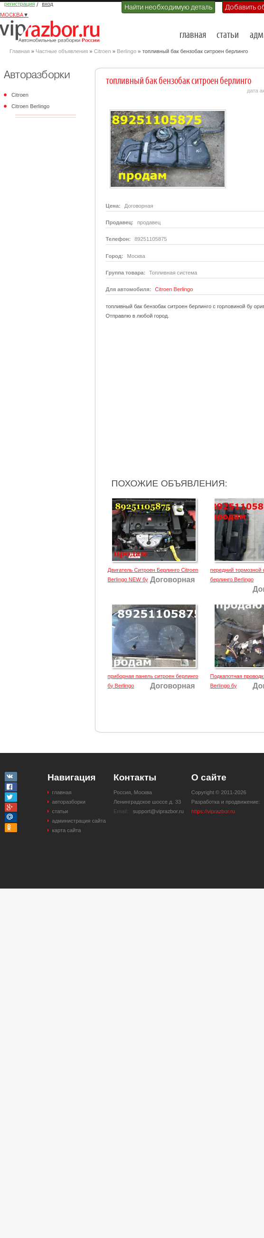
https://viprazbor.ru (213, 811)
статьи (228, 35)
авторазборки (68, 802)
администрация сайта (79, 821)
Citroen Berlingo (30, 106)
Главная (19, 51)
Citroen (102, 51)
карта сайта (66, 830)
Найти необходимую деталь (168, 7)
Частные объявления (62, 51)
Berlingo (126, 51)
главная (192, 35)
